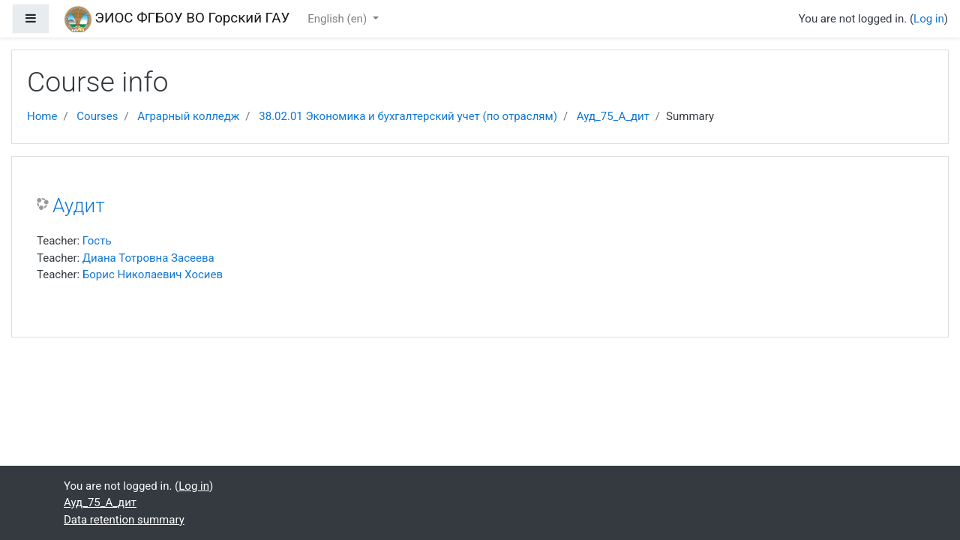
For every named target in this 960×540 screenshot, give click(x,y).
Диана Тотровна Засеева (148, 258)
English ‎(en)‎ (339, 19)
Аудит (78, 205)
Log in (929, 19)
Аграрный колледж (188, 116)
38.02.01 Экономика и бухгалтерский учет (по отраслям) (408, 116)
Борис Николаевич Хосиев (152, 274)
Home (42, 116)
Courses (97, 116)
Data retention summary (124, 519)
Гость (97, 241)
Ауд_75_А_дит (613, 116)
